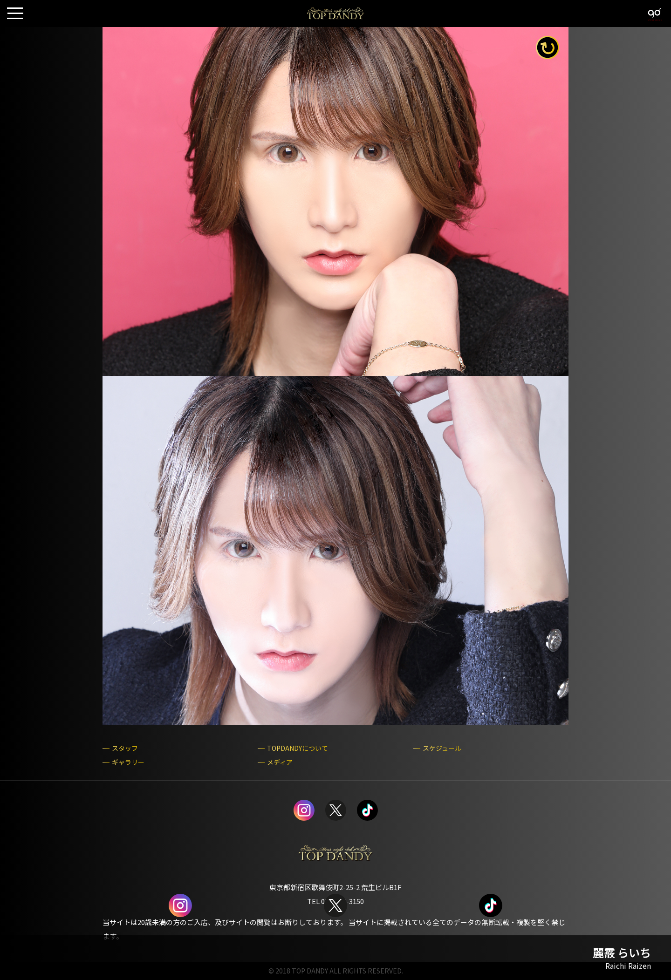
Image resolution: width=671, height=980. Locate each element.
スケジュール (442, 748)
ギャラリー (128, 762)
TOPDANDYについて (297, 748)
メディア (280, 762)
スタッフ (125, 748)
